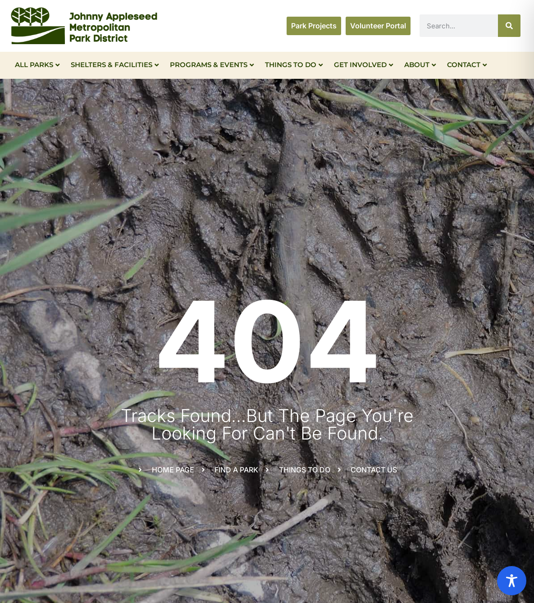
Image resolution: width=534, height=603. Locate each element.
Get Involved (363, 64)
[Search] (509, 25)
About (420, 64)
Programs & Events (212, 64)
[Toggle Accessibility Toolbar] (511, 580)
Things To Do (294, 64)
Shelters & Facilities (115, 64)
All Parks (37, 64)
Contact (467, 64)
